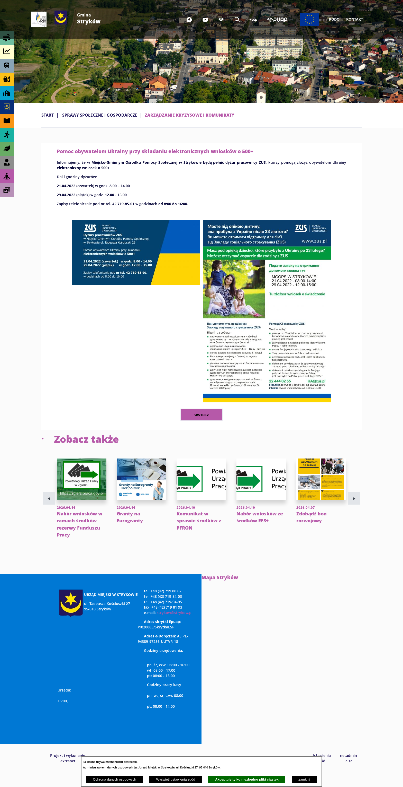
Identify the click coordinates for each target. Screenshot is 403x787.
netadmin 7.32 (348, 772)
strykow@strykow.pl (175, 626)
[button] (136, 283)
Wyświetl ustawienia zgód (175, 779)
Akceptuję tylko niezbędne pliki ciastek (247, 779)
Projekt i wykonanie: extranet (68, 772)
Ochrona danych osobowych (114, 779)
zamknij (304, 779)
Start (47, 115)
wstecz (201, 414)
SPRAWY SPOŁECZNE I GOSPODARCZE (99, 115)
